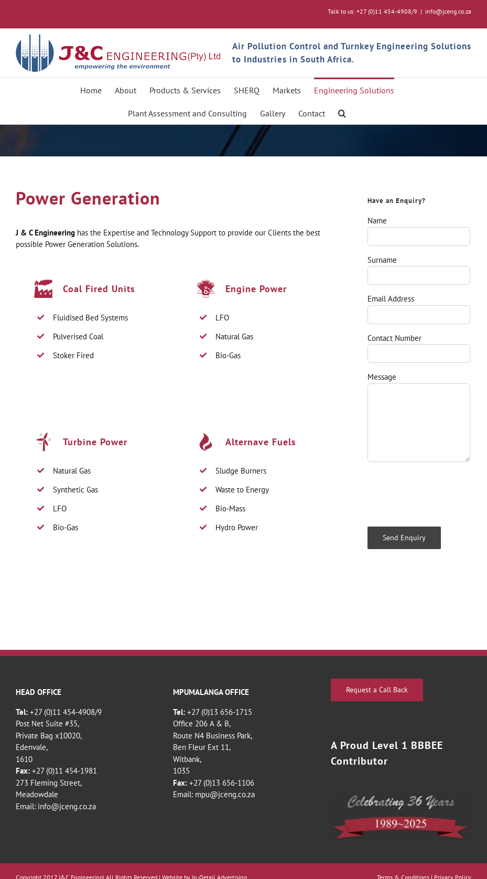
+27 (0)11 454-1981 (64, 771)
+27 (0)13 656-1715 (219, 712)
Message (381, 377)
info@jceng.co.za (448, 11)
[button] (342, 112)
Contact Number (394, 338)
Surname (382, 260)
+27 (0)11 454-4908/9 (66, 712)
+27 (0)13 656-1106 (221, 783)
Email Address (390, 299)
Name (377, 221)
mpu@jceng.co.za (225, 794)
